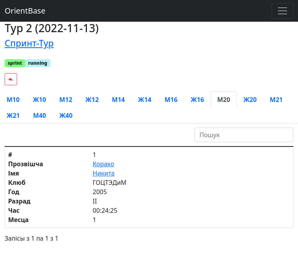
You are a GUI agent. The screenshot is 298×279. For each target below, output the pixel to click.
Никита (104, 173)
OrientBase (25, 10)
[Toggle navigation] (282, 11)
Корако (103, 164)
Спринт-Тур (29, 43)
